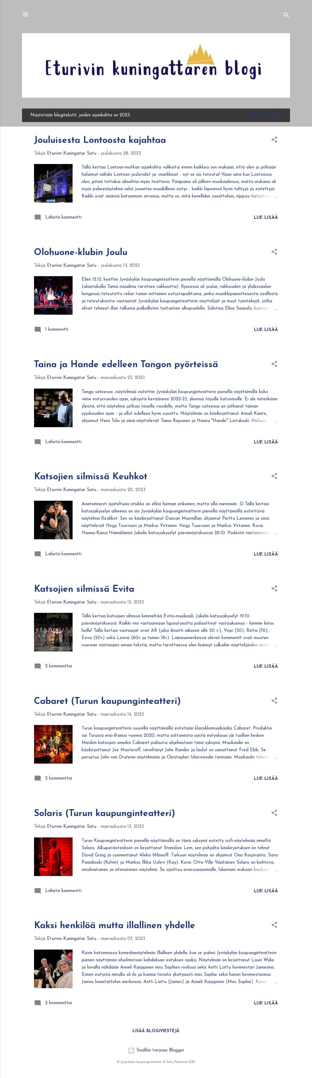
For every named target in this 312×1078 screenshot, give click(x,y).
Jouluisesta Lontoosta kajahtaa (100, 140)
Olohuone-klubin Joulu (80, 252)
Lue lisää (266, 218)
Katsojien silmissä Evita (84, 589)
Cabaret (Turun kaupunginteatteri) (107, 701)
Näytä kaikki (266, 115)
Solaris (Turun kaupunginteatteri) (104, 813)
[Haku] (286, 16)
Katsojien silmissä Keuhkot (90, 477)
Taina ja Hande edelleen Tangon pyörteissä (126, 365)
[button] (274, 141)
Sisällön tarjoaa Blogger (156, 1050)
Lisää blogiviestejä (156, 1031)
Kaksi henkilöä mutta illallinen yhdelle (114, 926)
